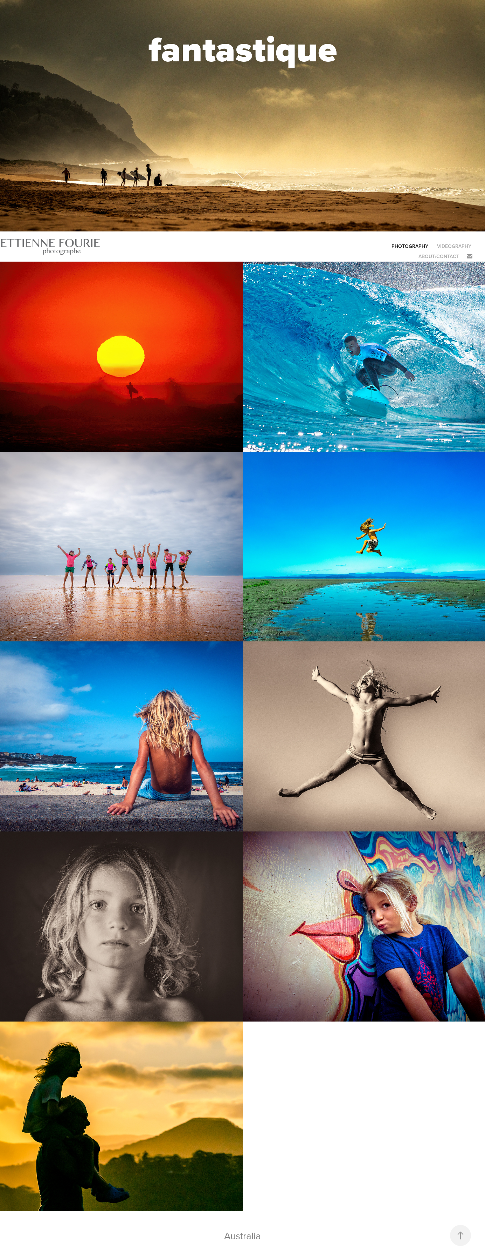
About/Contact (438, 256)
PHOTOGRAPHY (410, 246)
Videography (454, 246)
